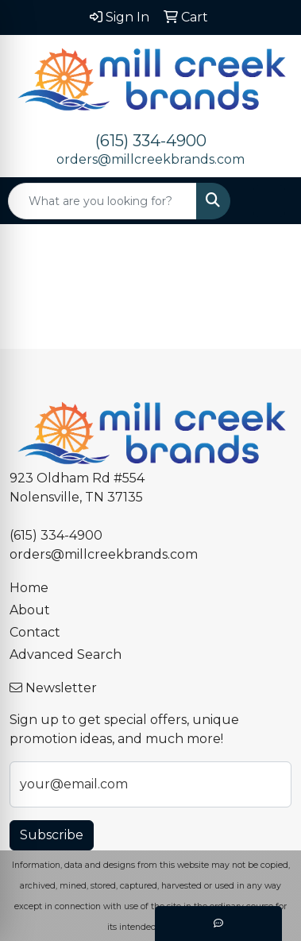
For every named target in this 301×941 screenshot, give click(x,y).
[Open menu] (269, 201)
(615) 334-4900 (150, 140)
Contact (35, 632)
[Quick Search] (102, 201)
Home (29, 587)
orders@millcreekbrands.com (150, 159)
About (30, 610)
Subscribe (51, 834)
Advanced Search (66, 654)
